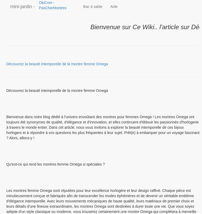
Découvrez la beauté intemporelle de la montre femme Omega (57, 64)
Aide (114, 6)
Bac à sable (92, 6)
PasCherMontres (53, 8)
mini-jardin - (22, 6)
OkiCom (46, 3)
